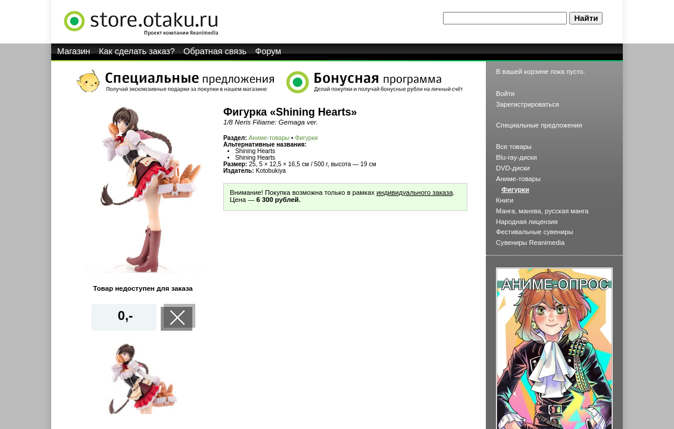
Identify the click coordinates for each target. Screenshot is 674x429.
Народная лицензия (527, 221)
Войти (505, 93)
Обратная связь (214, 51)
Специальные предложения (539, 125)
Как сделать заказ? (137, 51)
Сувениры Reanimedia (530, 242)
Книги (504, 200)
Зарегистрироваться (527, 104)
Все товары (514, 146)
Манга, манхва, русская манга (542, 210)
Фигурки (306, 138)
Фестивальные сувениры (534, 231)
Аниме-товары (269, 138)
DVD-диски (513, 168)
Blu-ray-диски (516, 157)
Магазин (74, 51)
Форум (268, 51)
